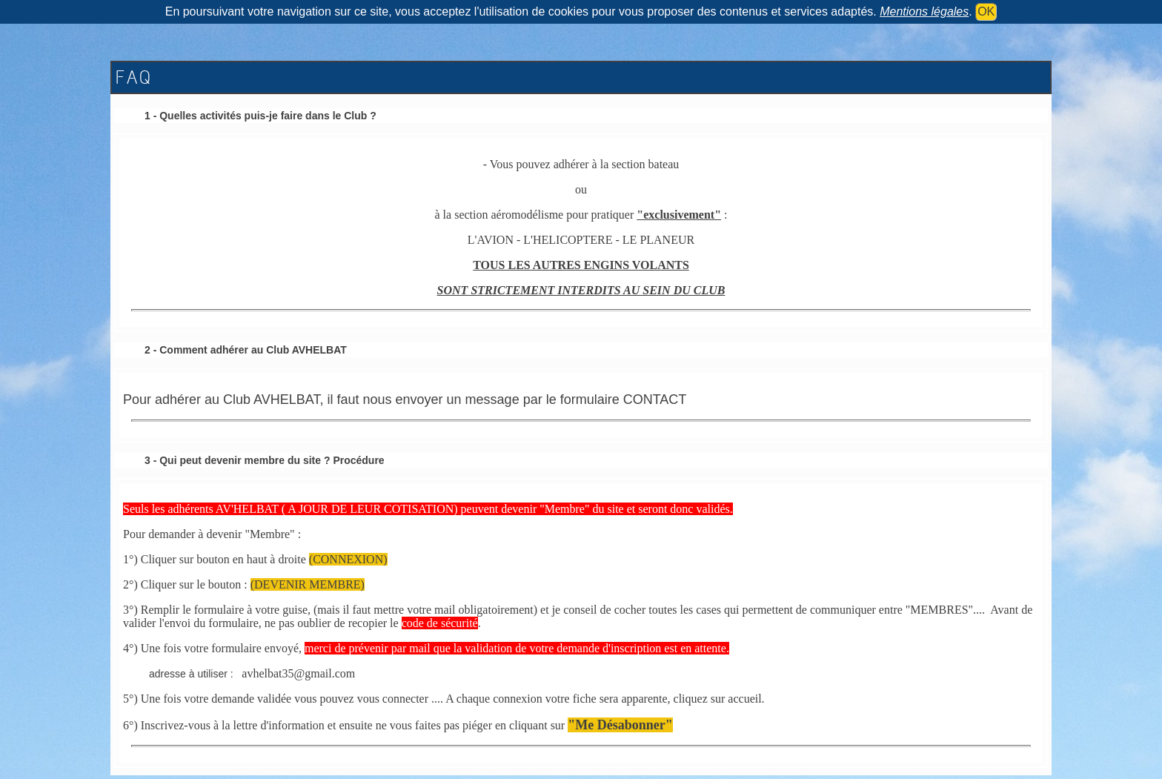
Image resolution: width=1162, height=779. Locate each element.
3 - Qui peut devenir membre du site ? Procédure (265, 460)
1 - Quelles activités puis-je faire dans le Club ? (260, 116)
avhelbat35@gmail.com (298, 673)
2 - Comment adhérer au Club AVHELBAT (246, 350)
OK (986, 11)
